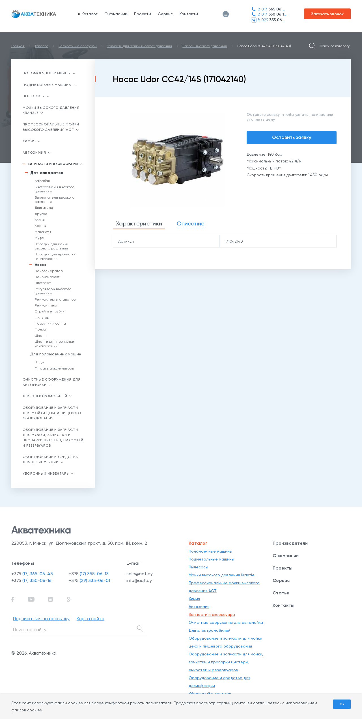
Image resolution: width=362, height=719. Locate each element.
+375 (32, 573)
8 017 (268, 9)
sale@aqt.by (139, 573)
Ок (342, 704)
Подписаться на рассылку (41, 618)
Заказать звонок (327, 14)
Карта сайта (90, 618)
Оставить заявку (291, 137)
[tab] (139, 224)
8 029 (268, 20)
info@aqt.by (139, 580)
